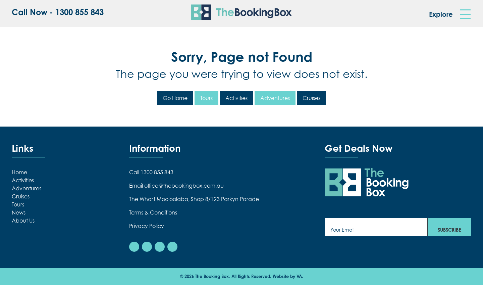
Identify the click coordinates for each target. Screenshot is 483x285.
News (18, 212)
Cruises (311, 98)
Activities (236, 98)
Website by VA (287, 276)
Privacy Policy (146, 226)
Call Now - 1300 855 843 (58, 12)
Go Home (175, 98)
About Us (23, 220)
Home (19, 172)
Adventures (275, 98)
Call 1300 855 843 (151, 172)
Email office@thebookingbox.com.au (176, 185)
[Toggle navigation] (465, 14)
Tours (206, 98)
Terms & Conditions (153, 212)
